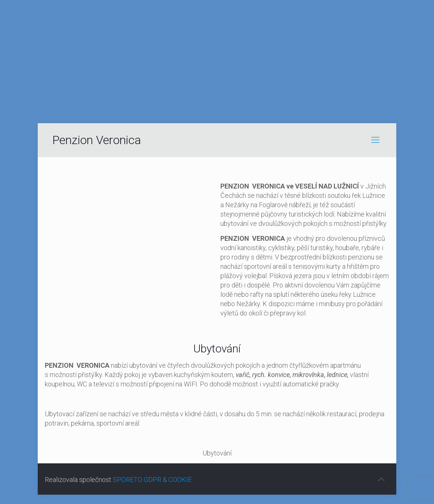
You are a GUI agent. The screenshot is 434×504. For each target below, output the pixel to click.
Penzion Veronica (96, 140)
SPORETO (127, 479)
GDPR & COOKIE (168, 479)
